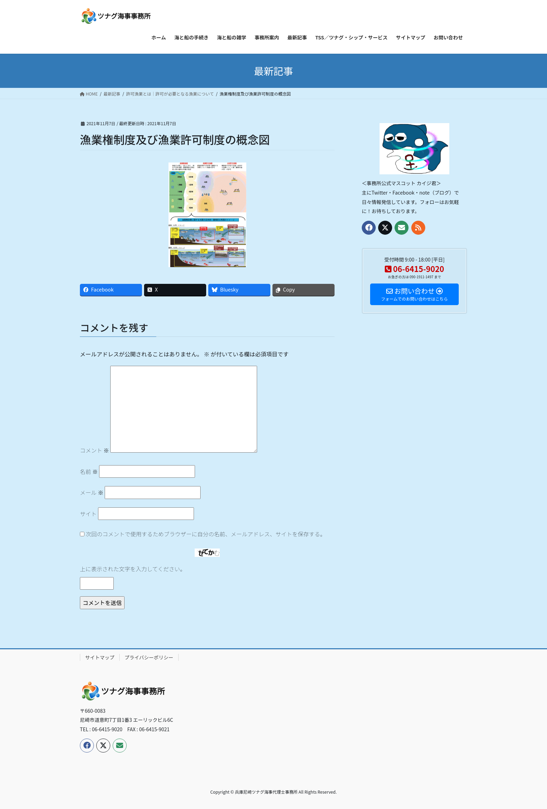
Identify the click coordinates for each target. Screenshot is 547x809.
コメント (94, 450)
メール (92, 492)
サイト (88, 513)
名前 (89, 471)
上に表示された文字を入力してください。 (133, 569)
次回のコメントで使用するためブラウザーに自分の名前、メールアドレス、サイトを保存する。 (206, 534)
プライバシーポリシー (149, 657)
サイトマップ (99, 657)
